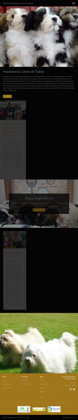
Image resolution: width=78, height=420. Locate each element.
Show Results (44, 384)
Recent (42, 380)
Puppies (42, 391)
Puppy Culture (6, 388)
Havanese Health (7, 384)
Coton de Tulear (25, 384)
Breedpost (72, 417)
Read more (39, 210)
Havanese (24, 380)
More (7, 96)
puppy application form (33, 205)
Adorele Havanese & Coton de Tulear (18, 3)
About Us (4, 380)
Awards (42, 388)
